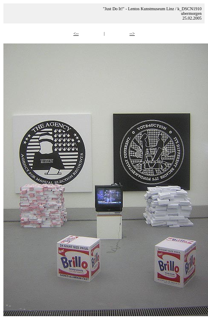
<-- (75, 33)
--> (132, 33)
